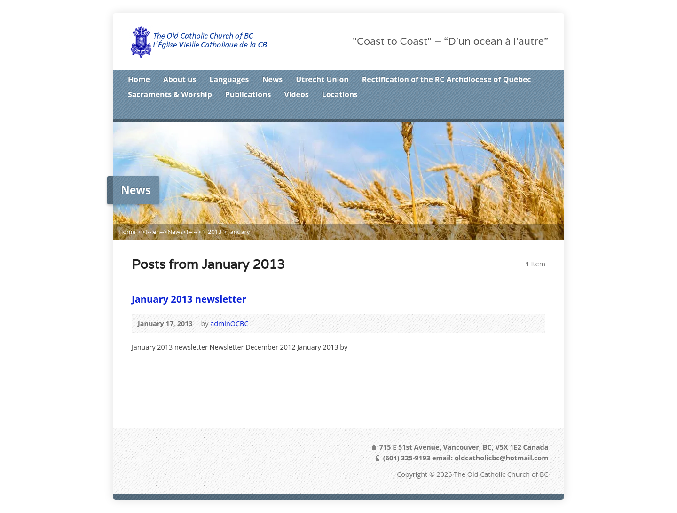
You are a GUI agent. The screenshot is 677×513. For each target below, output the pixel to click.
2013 (215, 231)
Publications (248, 94)
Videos (296, 94)
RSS (501, 111)
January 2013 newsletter (189, 298)
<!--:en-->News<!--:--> (171, 231)
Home (139, 79)
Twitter (515, 111)
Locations (340, 94)
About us (179, 79)
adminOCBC (229, 323)
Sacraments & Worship (170, 94)
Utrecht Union (322, 79)
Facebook (530, 111)
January (239, 231)
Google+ (544, 111)
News (272, 79)
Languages (229, 79)
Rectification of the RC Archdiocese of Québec (446, 79)
